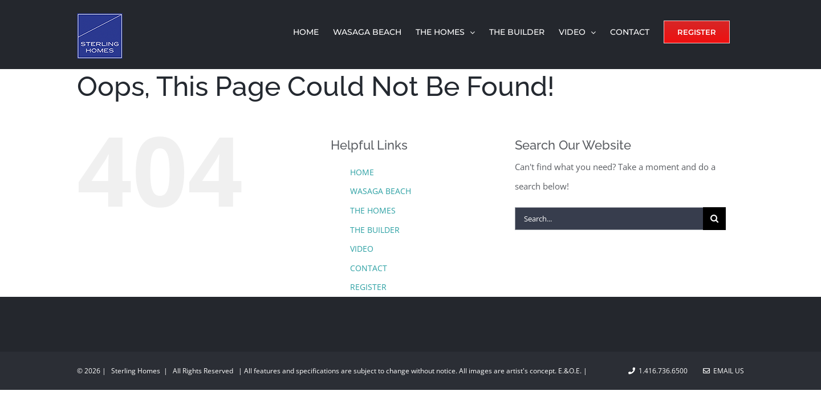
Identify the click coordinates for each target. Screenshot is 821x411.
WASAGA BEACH (380, 191)
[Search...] (609, 218)
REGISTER (368, 286)
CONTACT (368, 268)
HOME (362, 172)
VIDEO (361, 248)
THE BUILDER (375, 229)
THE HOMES (373, 210)
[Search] (714, 218)
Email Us (723, 371)
